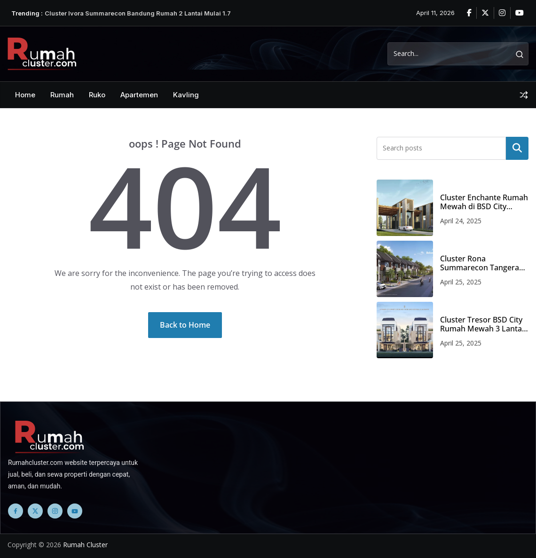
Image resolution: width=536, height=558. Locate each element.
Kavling (186, 94)
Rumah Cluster (85, 544)
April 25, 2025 (460, 281)
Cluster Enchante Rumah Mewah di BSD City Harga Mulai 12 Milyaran (484, 202)
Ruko (97, 94)
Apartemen (139, 94)
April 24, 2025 (460, 220)
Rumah (62, 94)
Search (517, 148)
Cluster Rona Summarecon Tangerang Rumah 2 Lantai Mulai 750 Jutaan (484, 263)
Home (25, 94)
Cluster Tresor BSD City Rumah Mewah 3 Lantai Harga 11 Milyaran (482, 324)
